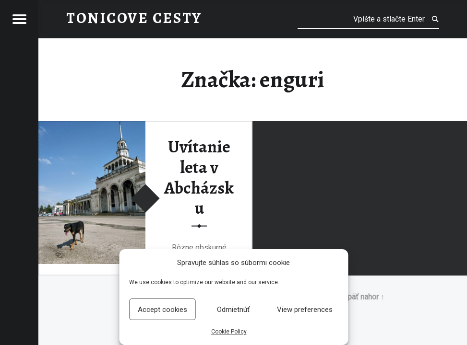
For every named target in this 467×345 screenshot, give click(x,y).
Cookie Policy (229, 331)
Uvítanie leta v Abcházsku (199, 177)
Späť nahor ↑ (363, 296)
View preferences (305, 309)
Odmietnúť (233, 309)
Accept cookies (162, 309)
